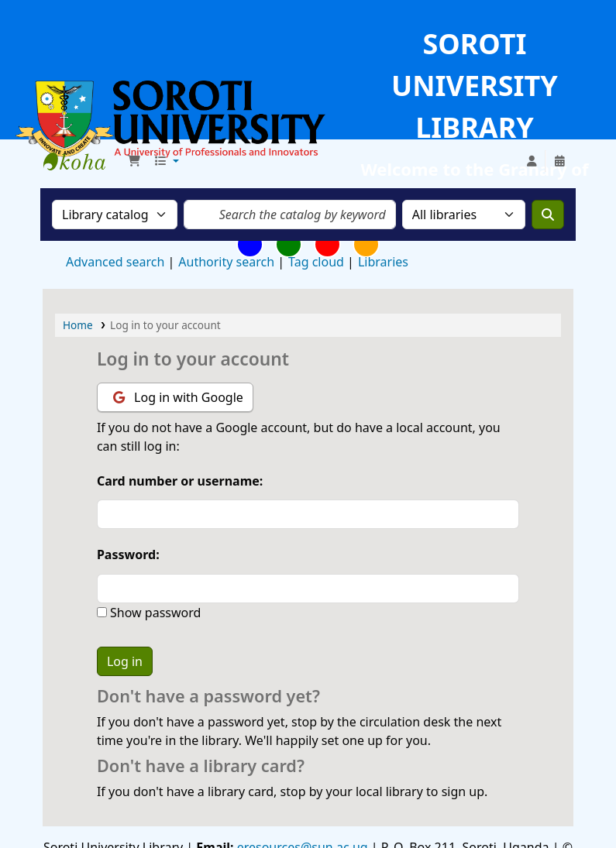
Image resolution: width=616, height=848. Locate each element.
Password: (128, 554)
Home (78, 325)
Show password (154, 612)
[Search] (548, 214)
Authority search (226, 261)
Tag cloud (316, 261)
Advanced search (115, 261)
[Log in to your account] (531, 161)
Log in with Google (178, 397)
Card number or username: (180, 480)
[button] (134, 161)
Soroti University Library (82, 161)
